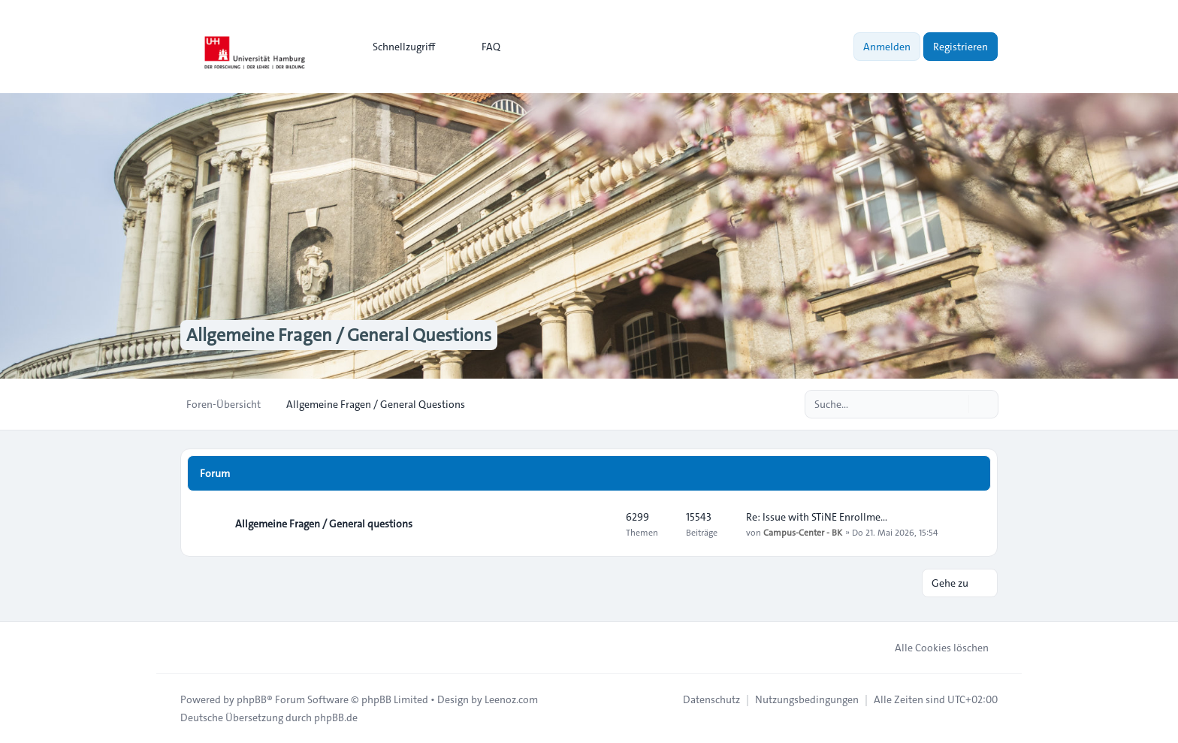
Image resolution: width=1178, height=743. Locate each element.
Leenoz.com (511, 699)
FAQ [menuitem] (481, 46)
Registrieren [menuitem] (960, 46)
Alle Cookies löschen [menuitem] (932, 647)
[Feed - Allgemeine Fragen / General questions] (601, 523)
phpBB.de (336, 717)
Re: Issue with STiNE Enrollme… (816, 516)
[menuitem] (397, 46)
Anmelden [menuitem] (887, 46)
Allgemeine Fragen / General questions (323, 523)
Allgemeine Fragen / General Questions (338, 335)
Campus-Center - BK (802, 532)
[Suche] (955, 404)
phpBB (252, 699)
